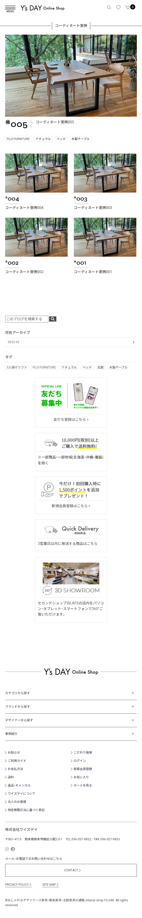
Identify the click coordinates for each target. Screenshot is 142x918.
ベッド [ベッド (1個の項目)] (87, 367)
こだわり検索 (83, 752)
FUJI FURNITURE (18, 139)
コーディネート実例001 (93, 272)
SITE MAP (50, 884)
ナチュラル (43, 139)
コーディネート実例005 (55, 122)
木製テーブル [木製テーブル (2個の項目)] (118, 367)
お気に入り (81, 777)
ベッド (61, 139)
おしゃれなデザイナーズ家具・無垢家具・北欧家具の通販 (46, 900)
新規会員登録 (83, 769)
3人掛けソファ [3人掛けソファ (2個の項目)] (17, 367)
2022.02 (13, 342)
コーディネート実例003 (93, 208)
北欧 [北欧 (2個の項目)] (100, 367)
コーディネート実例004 (24, 208)
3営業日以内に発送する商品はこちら (67, 544)
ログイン (80, 761)
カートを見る (83, 785)
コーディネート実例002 (24, 272)
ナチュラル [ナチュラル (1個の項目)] (69, 367)
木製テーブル (81, 139)
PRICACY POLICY (18, 884)
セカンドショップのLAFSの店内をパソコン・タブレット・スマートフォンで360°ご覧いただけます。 (71, 609)
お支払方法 (15, 769)
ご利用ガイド (17, 761)
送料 (11, 777)
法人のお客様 (17, 802)
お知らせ (14, 752)
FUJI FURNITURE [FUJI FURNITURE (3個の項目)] (44, 367)
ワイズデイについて (22, 793)
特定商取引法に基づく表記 (26, 810)
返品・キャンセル (19, 785)
